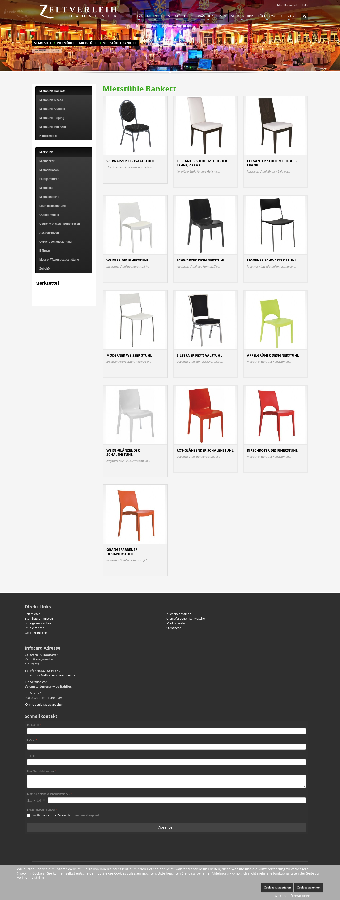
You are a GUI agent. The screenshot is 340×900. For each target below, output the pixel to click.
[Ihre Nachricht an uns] (166, 781)
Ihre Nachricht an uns (41, 771)
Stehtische (173, 628)
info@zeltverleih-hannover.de (54, 675)
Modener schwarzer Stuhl (272, 260)
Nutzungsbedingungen (42, 809)
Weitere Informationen (292, 895)
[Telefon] (166, 762)
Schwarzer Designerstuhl (201, 260)
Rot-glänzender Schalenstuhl (205, 450)
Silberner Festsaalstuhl (199, 355)
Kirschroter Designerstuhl (272, 450)
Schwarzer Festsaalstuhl (130, 161)
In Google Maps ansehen (44, 704)
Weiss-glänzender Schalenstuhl (123, 452)
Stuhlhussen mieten (39, 618)
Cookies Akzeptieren (277, 887)
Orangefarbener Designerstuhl (121, 551)
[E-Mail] (166, 747)
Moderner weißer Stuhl (129, 355)
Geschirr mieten (36, 632)
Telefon (31, 756)
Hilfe (305, 5)
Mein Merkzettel (287, 5)
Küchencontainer (178, 614)
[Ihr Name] (166, 731)
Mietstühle (88, 43)
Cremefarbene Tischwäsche (185, 618)
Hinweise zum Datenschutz (55, 815)
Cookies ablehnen (308, 887)
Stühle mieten (34, 628)
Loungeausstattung (38, 623)
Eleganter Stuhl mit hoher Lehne (272, 163)
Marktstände (175, 623)
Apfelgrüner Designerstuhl (273, 355)
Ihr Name (34, 724)
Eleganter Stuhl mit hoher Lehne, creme (202, 163)
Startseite (43, 43)
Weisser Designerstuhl (127, 260)
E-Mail (32, 740)
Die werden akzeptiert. (65, 815)
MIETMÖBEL (65, 43)
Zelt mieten (33, 614)
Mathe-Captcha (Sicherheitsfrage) (49, 794)
